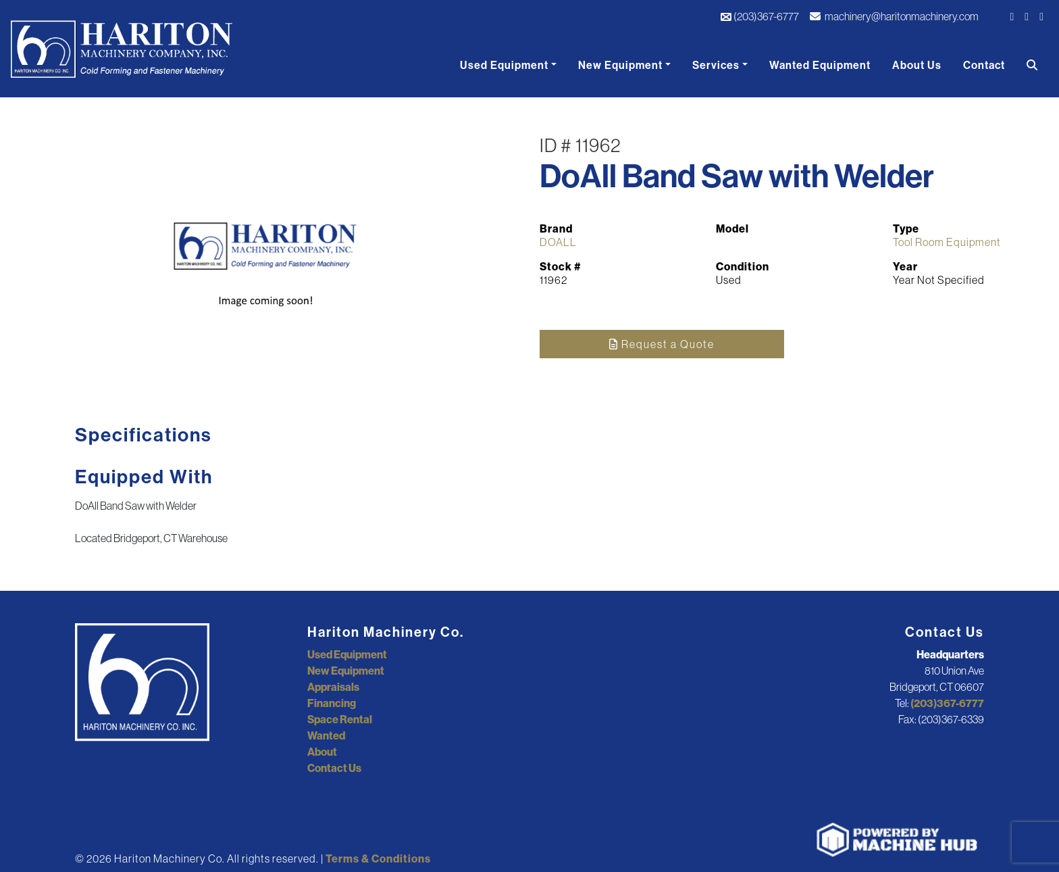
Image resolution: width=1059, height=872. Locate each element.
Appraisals (333, 687)
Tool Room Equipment (947, 242)
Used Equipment (504, 65)
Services (716, 65)
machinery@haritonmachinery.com (894, 16)
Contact (984, 65)
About (322, 751)
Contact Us (334, 768)
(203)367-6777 (759, 16)
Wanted (326, 735)
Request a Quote (662, 344)
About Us (916, 65)
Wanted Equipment (820, 65)
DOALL (558, 242)
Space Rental (339, 719)
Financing (331, 703)
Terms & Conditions (378, 858)
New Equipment (620, 65)
